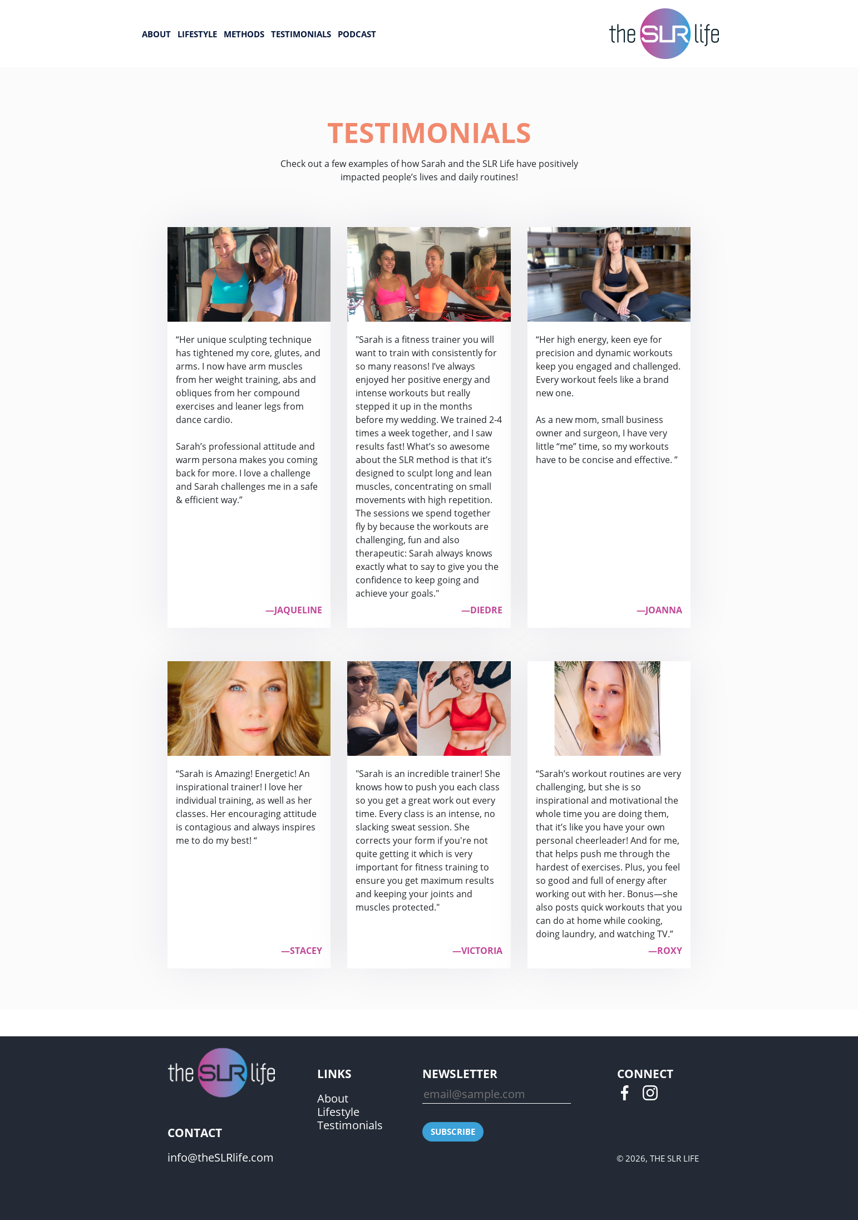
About (156, 34)
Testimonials (301, 34)
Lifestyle (197, 34)
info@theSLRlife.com (220, 1157)
